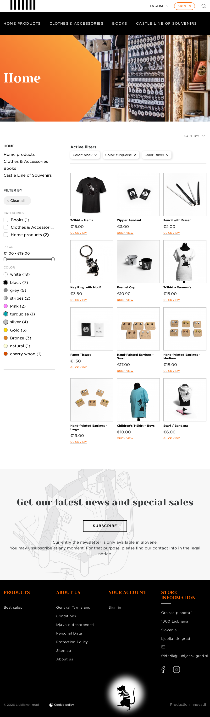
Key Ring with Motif (85, 287)
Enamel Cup (126, 287)
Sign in (184, 6)
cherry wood (25, 354)
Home (9, 146)
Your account (127, 592)
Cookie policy (64, 704)
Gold (18, 330)
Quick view (78, 232)
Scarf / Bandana (175, 425)
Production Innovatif (188, 704)
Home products (22, 23)
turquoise (22, 314)
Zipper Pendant (129, 220)
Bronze (20, 338)
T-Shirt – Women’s (177, 287)
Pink (18, 306)
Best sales (13, 607)
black (19, 282)
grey (18, 290)
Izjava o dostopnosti (75, 625)
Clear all (15, 201)
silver (19, 322)
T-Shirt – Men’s (81, 220)
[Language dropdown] (159, 6)
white (20, 274)
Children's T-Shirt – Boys (136, 425)
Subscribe (105, 526)
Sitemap (63, 651)
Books (119, 23)
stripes (20, 298)
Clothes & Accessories (77, 23)
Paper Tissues (80, 354)
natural (20, 346)
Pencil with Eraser (177, 220)
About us (64, 659)
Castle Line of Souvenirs (166, 23)
